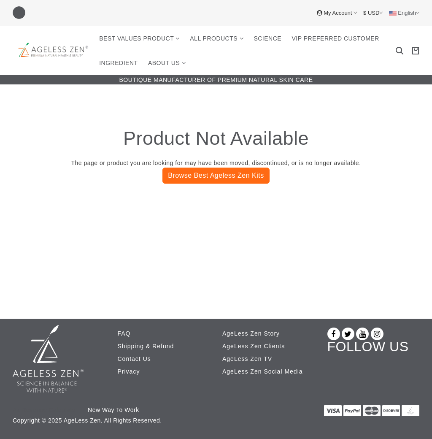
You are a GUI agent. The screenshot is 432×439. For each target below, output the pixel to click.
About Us (167, 63)
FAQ (124, 333)
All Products (216, 38)
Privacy (129, 371)
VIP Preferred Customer (335, 38)
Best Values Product (139, 38)
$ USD (373, 13)
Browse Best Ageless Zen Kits (216, 175)
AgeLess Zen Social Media (262, 371)
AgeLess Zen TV (247, 358)
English (404, 13)
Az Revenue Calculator (45, 409)
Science (267, 38)
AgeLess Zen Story (251, 333)
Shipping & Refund (146, 346)
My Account (337, 13)
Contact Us (134, 358)
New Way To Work (113, 409)
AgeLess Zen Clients (253, 346)
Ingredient (118, 63)
